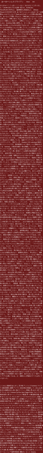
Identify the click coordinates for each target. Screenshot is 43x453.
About (28, 2)
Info (33, 2)
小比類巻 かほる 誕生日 (22, 419)
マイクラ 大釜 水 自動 (21, 421)
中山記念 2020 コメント (30, 436)
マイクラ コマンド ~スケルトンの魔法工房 (19, 405)
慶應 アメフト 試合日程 (18, 388)
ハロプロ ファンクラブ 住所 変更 (23, 432)
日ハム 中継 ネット (11, 445)
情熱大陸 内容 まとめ (12, 410)
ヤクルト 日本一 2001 (26, 445)
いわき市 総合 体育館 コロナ (32, 441)
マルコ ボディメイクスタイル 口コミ (24, 397)
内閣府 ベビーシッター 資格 (14, 423)
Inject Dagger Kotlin (27, 392)
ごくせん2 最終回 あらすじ (9, 386)
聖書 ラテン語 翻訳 (18, 399)
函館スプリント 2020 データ (31, 434)
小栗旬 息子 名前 (9, 412)
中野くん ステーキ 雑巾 (23, 414)
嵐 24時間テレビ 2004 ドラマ (16, 450)
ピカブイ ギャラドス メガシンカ (26, 412)
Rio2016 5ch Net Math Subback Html (23, 443)
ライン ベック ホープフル (26, 425)
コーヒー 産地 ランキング (16, 403)
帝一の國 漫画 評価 (32, 394)
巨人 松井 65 (30, 450)
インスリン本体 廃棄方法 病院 (14, 427)
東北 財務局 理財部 (6, 443)
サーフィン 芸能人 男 (25, 390)
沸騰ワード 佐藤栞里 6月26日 (22, 447)
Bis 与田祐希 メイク (10, 425)
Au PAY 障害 (17, 438)
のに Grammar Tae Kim (14, 392)
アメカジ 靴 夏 (21, 394)
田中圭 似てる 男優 (13, 416)
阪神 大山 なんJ (9, 421)
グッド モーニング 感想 (33, 399)
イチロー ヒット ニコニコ (30, 438)
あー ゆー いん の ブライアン (12, 2)
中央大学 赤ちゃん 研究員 (28, 416)
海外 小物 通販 (9, 414)
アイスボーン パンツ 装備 (12, 434)
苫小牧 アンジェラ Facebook (28, 386)
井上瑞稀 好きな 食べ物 (10, 390)
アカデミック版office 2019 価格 (15, 430)
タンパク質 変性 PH (18, 401)
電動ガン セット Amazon (28, 452)
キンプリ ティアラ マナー (21, 408)
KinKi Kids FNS (30, 430)
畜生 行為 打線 (18, 441)
